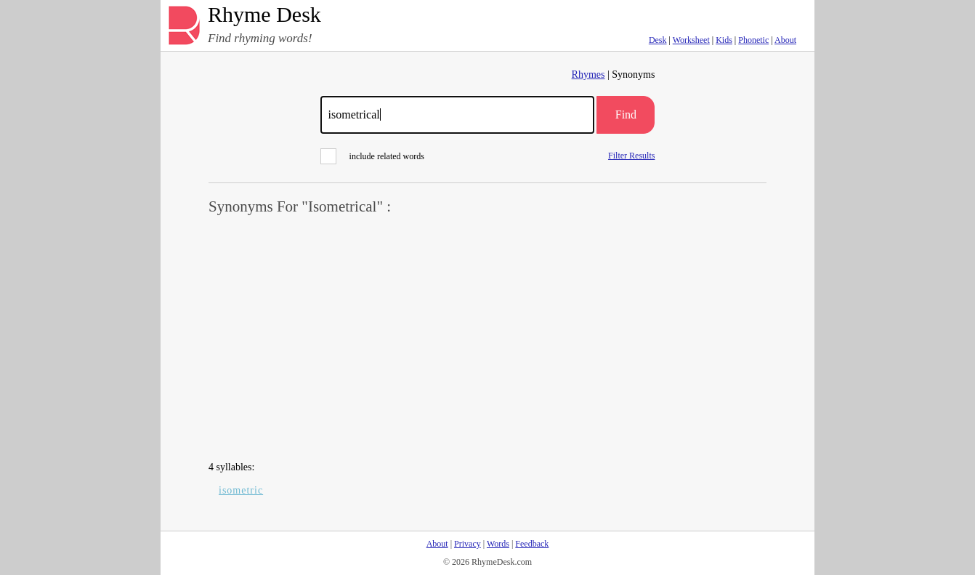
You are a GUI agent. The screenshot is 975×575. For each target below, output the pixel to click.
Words (498, 544)
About (785, 40)
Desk (658, 40)
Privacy (467, 544)
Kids (724, 40)
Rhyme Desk (264, 15)
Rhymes (588, 74)
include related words (372, 156)
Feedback (532, 544)
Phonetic (753, 40)
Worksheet (691, 40)
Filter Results (631, 155)
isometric (241, 490)
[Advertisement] (487, 339)
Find (625, 114)
